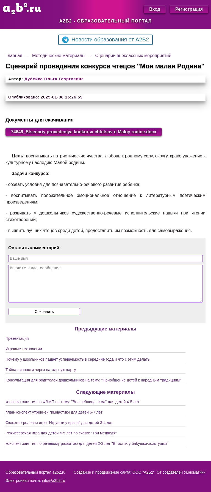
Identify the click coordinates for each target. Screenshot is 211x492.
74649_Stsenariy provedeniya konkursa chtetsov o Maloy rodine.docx (83, 131)
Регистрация (189, 9)
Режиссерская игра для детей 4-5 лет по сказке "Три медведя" (61, 439)
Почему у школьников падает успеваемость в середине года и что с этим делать (77, 366)
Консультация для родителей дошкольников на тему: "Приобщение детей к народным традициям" (93, 386)
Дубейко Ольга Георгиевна (54, 79)
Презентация (17, 345)
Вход (154, 9)
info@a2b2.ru (53, 480)
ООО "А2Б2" (143, 472)
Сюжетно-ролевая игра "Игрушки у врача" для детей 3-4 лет (59, 429)
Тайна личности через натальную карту (40, 376)
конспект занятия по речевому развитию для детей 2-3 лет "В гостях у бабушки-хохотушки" (86, 450)
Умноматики (195, 472)
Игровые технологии (23, 355)
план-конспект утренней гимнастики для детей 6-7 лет (53, 419)
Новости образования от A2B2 (105, 39)
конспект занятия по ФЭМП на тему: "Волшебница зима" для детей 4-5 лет (72, 408)
